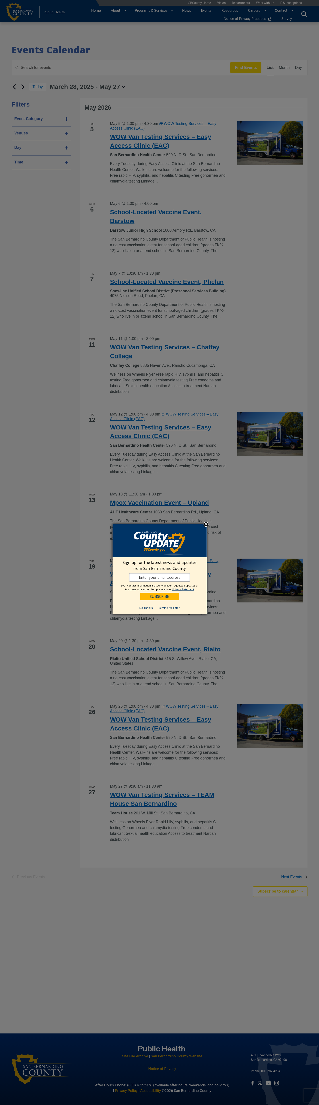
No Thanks (146, 608)
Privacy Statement (183, 589)
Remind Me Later (169, 608)
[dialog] (160, 569)
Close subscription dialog (206, 524)
